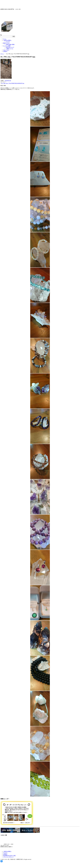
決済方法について (10, 47)
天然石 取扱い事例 (10, 44)
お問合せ (5, 51)
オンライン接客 (6, 45)
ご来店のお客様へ (7, 40)
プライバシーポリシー (8, 856)
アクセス (8, 41)
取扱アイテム (6, 43)
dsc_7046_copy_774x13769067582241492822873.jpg (12, 83)
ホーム (4, 38)
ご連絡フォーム (9, 48)
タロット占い (6, 50)
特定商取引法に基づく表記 (9, 855)
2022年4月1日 (8, 80)
